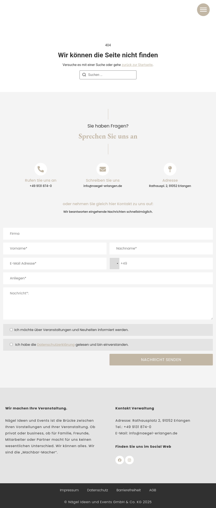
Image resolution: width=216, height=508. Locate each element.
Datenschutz (97, 490)
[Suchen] (84, 75)
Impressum (69, 490)
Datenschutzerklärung (56, 344)
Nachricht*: (108, 303)
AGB (152, 490)
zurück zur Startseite (137, 65)
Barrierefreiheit (128, 490)
